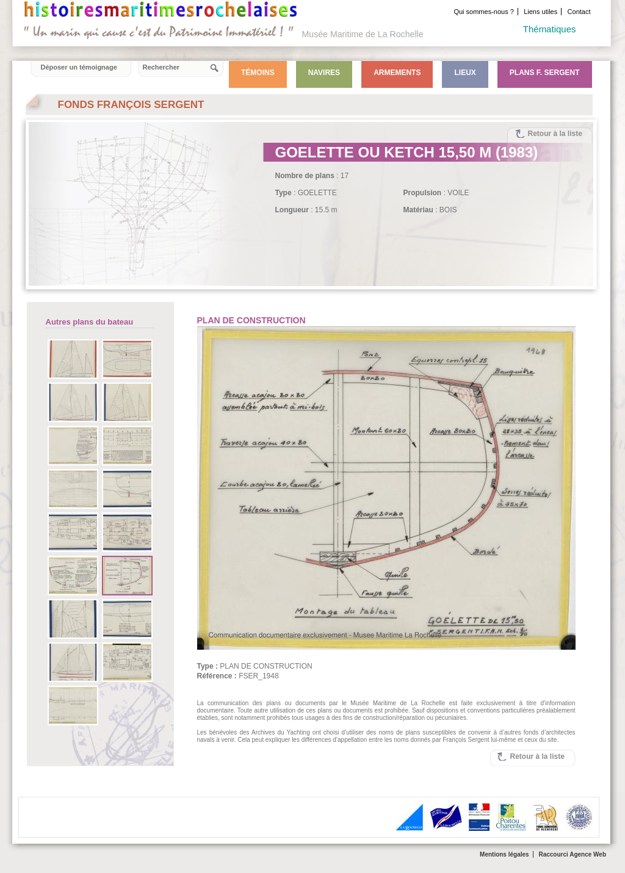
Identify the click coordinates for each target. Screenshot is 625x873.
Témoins (258, 72)
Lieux (464, 72)
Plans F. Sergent (545, 72)
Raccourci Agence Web (572, 854)
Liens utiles (540, 11)
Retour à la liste (555, 133)
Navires (324, 72)
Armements (397, 72)
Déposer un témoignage (79, 67)
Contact (579, 11)
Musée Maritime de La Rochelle (363, 34)
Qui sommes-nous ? (483, 11)
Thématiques (549, 29)
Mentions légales (504, 854)
